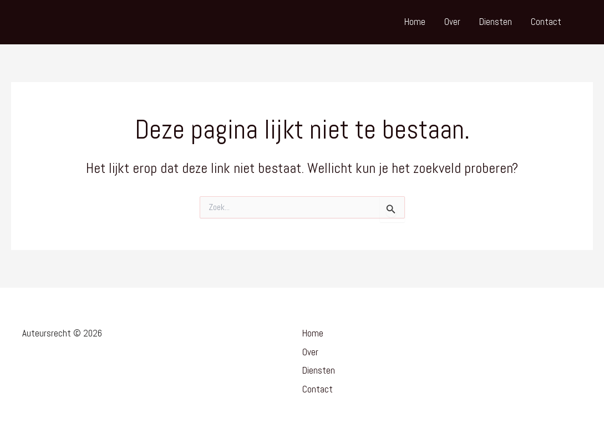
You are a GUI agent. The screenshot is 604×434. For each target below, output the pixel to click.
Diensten (495, 22)
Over (452, 22)
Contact (546, 22)
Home (414, 22)
